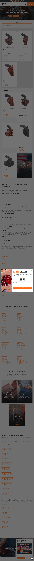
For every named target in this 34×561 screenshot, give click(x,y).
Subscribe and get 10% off (22, 287)
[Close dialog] (32, 270)
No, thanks (22, 289)
